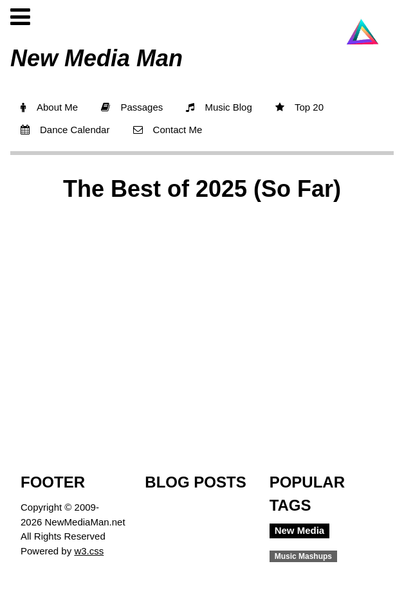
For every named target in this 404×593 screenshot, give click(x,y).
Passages (132, 107)
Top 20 (299, 107)
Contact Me (168, 129)
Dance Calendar (65, 129)
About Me (49, 107)
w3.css (89, 550)
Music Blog (219, 107)
